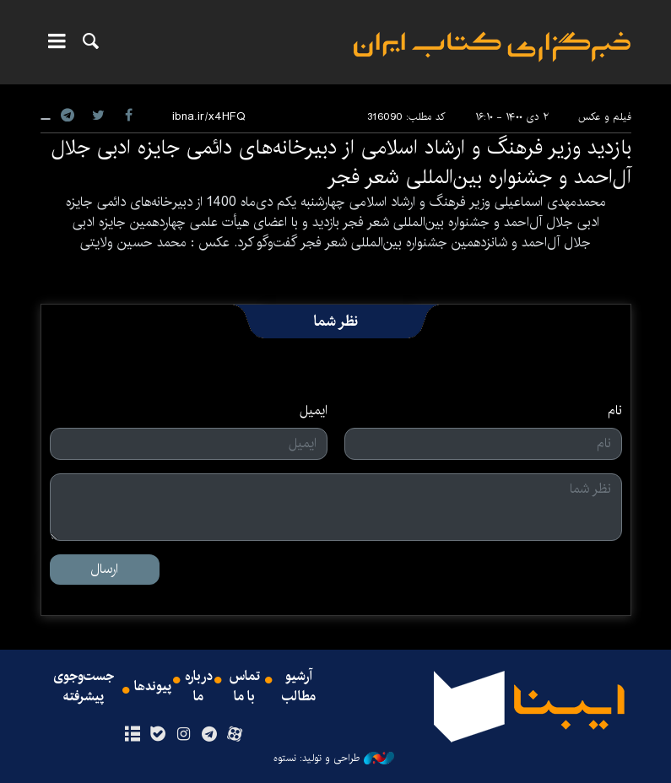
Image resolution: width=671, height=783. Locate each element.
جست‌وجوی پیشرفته (83, 687)
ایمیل (313, 411)
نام (615, 411)
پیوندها (152, 687)
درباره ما (199, 687)
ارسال (104, 569)
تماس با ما (245, 687)
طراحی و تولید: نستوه (333, 758)
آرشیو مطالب (299, 687)
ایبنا (492, 46)
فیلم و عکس (604, 117)
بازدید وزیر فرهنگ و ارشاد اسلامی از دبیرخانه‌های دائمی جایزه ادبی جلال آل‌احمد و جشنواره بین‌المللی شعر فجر (341, 162)
